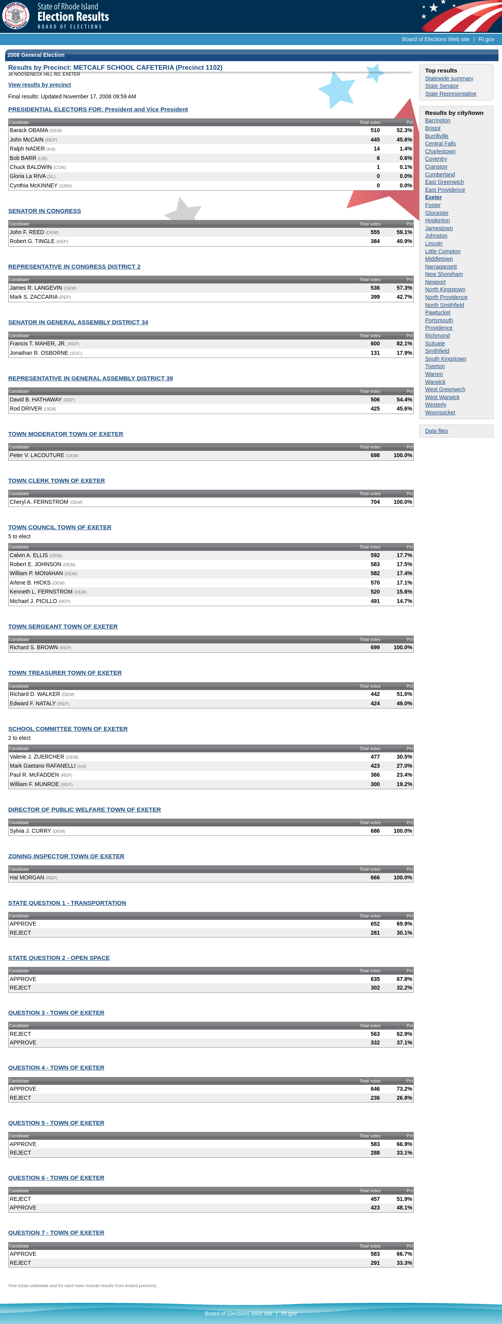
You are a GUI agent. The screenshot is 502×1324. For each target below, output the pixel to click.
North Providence (446, 297)
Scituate (435, 343)
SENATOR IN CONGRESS (44, 210)
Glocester (437, 213)
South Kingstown (445, 359)
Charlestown (440, 151)
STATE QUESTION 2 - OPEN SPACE (59, 957)
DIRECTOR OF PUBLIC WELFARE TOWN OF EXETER (84, 809)
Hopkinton (437, 220)
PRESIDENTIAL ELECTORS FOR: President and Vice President (98, 109)
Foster (433, 205)
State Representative (451, 94)
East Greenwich (444, 182)
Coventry (436, 159)
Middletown (439, 259)
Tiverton (435, 366)
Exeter (433, 197)
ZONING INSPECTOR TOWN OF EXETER (66, 856)
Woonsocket (440, 412)
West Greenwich (445, 389)
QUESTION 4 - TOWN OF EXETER (56, 1067)
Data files (436, 431)
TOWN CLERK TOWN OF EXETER (56, 480)
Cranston (436, 166)
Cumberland (440, 174)
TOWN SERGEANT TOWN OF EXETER (63, 626)
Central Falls (440, 143)
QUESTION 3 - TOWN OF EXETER (56, 1012)
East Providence (445, 190)
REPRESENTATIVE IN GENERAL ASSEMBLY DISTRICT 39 (90, 378)
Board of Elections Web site (436, 39)
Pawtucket (438, 312)
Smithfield (437, 351)
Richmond (437, 335)
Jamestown (439, 228)
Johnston (436, 235)
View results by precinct (39, 85)
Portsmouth (439, 320)
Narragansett (441, 266)
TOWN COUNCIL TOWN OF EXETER (59, 527)
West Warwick (442, 397)
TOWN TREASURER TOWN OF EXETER (65, 672)
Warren (434, 374)
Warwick (435, 382)
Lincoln (433, 243)
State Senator (442, 86)
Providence (439, 328)
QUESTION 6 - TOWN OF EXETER (56, 1177)
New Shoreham (444, 274)
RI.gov (486, 39)
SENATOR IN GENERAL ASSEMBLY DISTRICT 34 (78, 322)
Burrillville (437, 136)
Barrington (438, 120)
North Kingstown (445, 289)
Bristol (432, 128)
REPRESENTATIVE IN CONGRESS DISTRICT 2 (74, 266)
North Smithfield (444, 305)
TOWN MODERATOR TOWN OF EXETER (65, 433)
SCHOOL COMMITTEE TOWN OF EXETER (68, 728)
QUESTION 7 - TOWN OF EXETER (56, 1232)
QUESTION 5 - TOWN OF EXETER (56, 1122)
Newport (435, 282)
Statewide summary (449, 78)
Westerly (435, 404)
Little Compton (442, 251)
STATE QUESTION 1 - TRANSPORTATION (67, 902)
